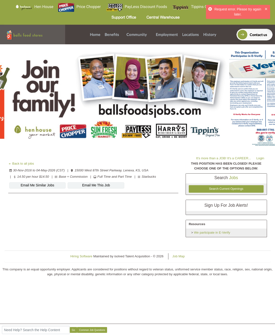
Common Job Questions (92, 330)
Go (73, 330)
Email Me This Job (96, 185)
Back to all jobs (21, 163)
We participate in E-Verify (212, 232)
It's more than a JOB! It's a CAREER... (223, 158)
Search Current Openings (226, 189)
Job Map (178, 256)
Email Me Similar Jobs (37, 185)
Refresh (199, 256)
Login (260, 158)
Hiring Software (81, 256)
